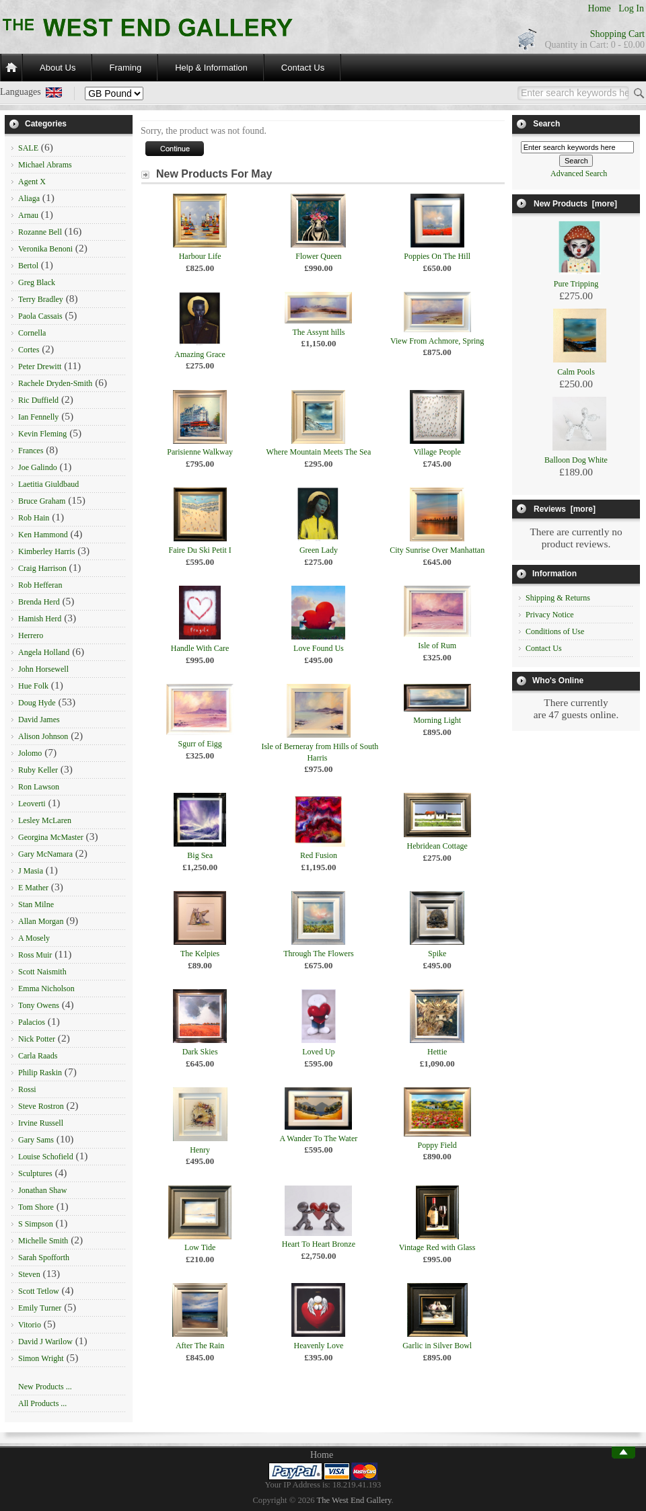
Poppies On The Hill (437, 256)
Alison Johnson (43, 736)
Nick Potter (36, 1039)
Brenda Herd (39, 602)
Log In (631, 8)
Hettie (437, 1051)
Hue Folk (33, 686)
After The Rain (200, 1345)
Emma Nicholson (46, 988)
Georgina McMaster (50, 837)
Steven (29, 1274)
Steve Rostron (41, 1106)
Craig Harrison (42, 568)
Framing (125, 68)
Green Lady (318, 550)
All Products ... (42, 1403)
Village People (437, 452)
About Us (57, 68)
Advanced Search (578, 173)
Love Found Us (318, 648)
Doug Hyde (37, 702)
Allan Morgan (40, 921)
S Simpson (35, 1224)
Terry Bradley (40, 299)
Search (546, 123)
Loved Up (318, 1051)
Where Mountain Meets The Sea (318, 452)
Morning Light (437, 720)
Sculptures (35, 1173)
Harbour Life (200, 256)
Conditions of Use (555, 631)
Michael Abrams (45, 164)
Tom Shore (36, 1207)
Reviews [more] (565, 509)
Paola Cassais (40, 316)
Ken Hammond (43, 534)
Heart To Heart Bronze (318, 1244)
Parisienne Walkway (200, 452)
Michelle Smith (43, 1240)
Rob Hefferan (40, 585)
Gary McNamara (45, 854)
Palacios (31, 1022)
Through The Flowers (318, 953)
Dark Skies (200, 1051)
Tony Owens (38, 1005)
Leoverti (32, 803)
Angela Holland (43, 652)
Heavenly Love (319, 1345)
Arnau (28, 215)
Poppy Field (436, 1145)
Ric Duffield (38, 400)
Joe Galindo (37, 467)
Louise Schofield (45, 1156)
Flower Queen (318, 256)
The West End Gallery (354, 1500)
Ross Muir (35, 955)
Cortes (28, 349)
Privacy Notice (550, 614)
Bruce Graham (41, 501)
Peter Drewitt (39, 366)
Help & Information (211, 68)
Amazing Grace (199, 354)
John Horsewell (43, 669)
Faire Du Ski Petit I (199, 550)
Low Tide (199, 1247)
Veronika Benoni (45, 249)
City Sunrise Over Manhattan (437, 550)
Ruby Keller (38, 770)
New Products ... (45, 1386)
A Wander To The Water (319, 1138)
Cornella (32, 333)
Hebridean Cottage (437, 846)
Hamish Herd (39, 618)
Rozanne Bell (40, 232)
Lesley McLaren (44, 820)
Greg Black (36, 282)
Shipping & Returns (558, 598)
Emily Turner (39, 1308)
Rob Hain (33, 517)
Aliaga (29, 198)
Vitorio (29, 1324)
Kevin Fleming (42, 433)
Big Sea (200, 855)
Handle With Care (200, 648)
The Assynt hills (318, 332)
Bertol (28, 265)
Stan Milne (36, 904)
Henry (200, 1150)
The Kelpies (199, 953)
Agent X (32, 181)
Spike (437, 953)
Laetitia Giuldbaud (48, 484)
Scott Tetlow (38, 1291)
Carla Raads (37, 1055)
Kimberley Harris (46, 551)
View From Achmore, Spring (437, 341)
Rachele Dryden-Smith (55, 383)
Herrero (30, 635)
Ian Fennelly (38, 417)
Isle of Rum (437, 645)
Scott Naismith (42, 971)
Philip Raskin (40, 1072)
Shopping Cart (617, 34)
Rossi (27, 1089)
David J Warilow (45, 1341)
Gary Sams (36, 1140)
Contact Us (302, 68)
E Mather (33, 887)
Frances (30, 450)
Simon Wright (41, 1358)
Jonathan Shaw (42, 1190)
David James (39, 719)
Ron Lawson (38, 786)
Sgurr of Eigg (199, 743)
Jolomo (30, 753)
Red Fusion (318, 855)
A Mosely (34, 938)
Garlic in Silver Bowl (437, 1345)
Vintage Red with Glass (437, 1247)
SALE (28, 148)
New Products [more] (575, 203)
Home (599, 8)
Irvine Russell (40, 1123)
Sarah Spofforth (43, 1257)
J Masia (30, 871)
